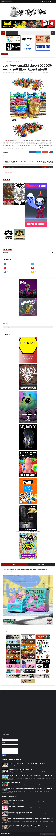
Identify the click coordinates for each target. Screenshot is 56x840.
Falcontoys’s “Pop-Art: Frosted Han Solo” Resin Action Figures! (24, 829)
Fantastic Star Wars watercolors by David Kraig (20, 816)
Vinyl (38, 60)
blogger (44, 171)
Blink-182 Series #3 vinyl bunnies (16, 810)
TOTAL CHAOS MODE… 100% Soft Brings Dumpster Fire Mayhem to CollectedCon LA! (26, 574)
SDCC (24, 60)
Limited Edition (19, 60)
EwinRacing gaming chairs (35, 535)
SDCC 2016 (28, 60)
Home (4, 60)
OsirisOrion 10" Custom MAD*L (16, 786)
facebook (50, 171)
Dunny (7, 60)
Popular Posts (41, 568)
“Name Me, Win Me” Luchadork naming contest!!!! (20, 773)
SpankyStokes (34, 60)
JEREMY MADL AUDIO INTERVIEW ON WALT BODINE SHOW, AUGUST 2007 (27, 767)
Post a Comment (8, 176)
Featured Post (14, 568)
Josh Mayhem (12, 60)
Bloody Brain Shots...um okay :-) (16, 804)
